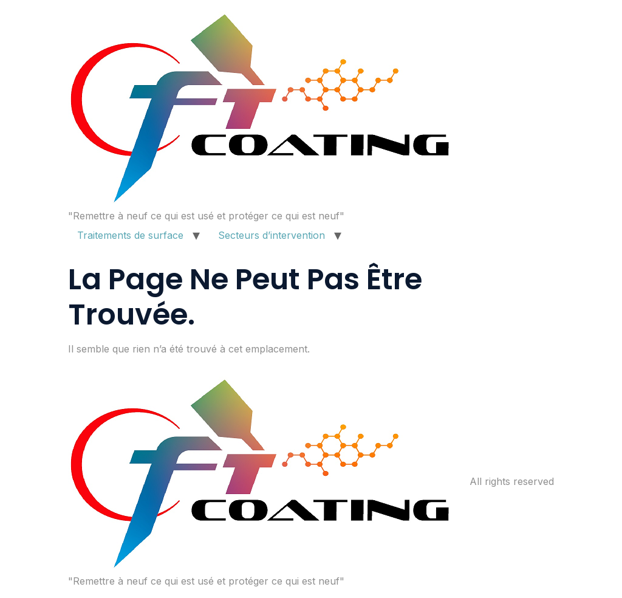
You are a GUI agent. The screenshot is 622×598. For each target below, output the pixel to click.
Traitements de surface (130, 235)
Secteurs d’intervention (271, 235)
